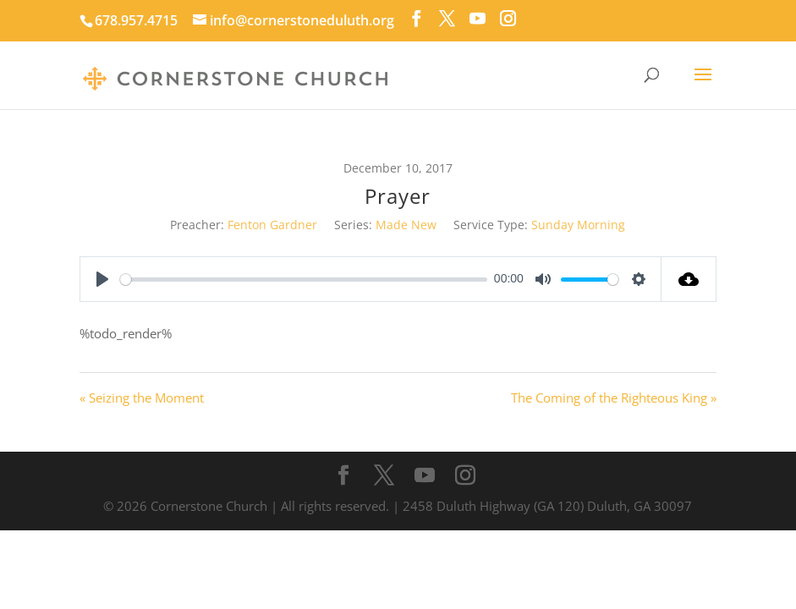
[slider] (303, 280)
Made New (406, 225)
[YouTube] (477, 18)
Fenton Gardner (272, 225)
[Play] (102, 279)
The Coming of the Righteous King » (613, 397)
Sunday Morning (578, 225)
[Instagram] (508, 18)
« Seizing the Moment (142, 397)
